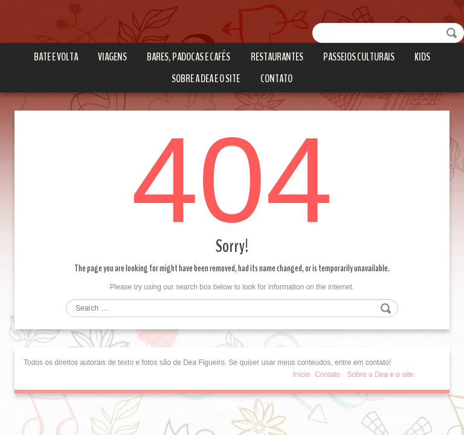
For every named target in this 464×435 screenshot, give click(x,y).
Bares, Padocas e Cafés (188, 57)
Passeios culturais (359, 57)
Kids (422, 57)
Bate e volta (56, 57)
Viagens (112, 57)
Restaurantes (277, 57)
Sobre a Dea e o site (206, 78)
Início (302, 374)
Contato (276, 78)
